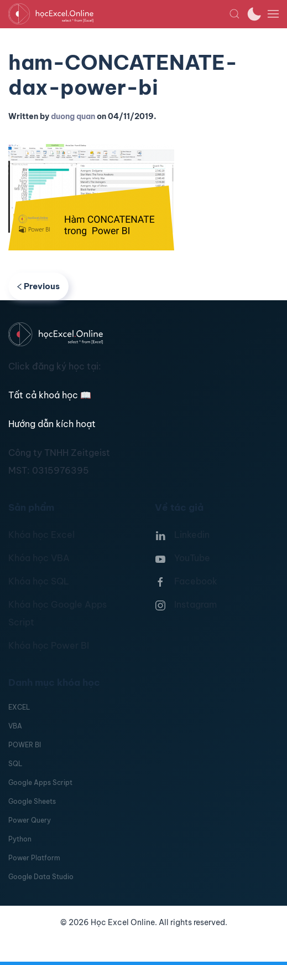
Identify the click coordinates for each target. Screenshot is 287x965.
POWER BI (24, 745)
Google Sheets (32, 801)
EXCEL (19, 707)
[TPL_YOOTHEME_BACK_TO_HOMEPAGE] (118, 14)
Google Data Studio (41, 876)
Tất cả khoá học (49, 395)
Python (20, 839)
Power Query (29, 820)
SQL (15, 763)
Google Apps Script (40, 782)
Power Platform (34, 858)
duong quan (73, 116)
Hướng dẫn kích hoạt (52, 423)
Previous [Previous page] (38, 286)
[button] (234, 14)
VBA (15, 726)
